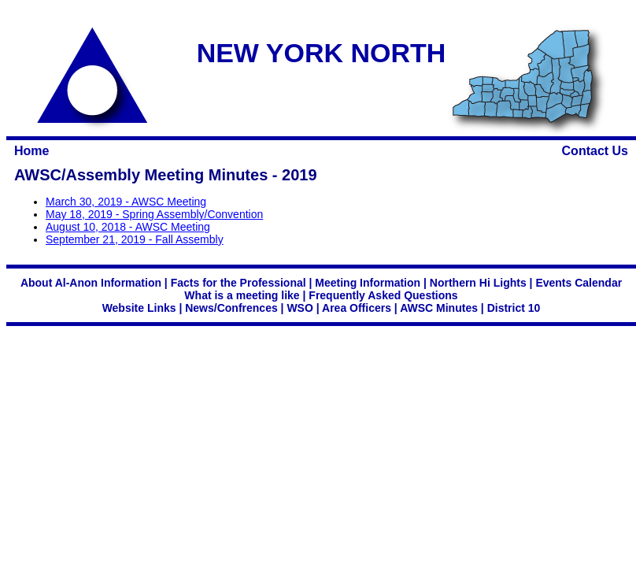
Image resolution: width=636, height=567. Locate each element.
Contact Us (595, 151)
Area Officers (356, 308)
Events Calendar (578, 282)
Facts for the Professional (238, 282)
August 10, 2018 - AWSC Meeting (128, 226)
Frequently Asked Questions (383, 295)
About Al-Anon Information (90, 282)
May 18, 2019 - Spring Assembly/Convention (154, 214)
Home (31, 151)
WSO (299, 308)
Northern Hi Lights (478, 282)
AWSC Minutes (439, 308)
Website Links (139, 308)
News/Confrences (231, 308)
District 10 (514, 308)
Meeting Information (367, 282)
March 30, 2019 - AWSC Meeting (126, 201)
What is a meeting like (241, 295)
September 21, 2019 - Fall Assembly (135, 239)
